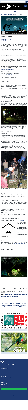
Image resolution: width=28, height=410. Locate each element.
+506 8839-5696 (5, 376)
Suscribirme (14, 388)
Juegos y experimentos (11, 364)
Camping (19, 294)
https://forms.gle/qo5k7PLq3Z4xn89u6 (8, 74)
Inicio (1, 14)
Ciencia (24, 294)
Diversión (4, 296)
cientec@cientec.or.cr (5, 379)
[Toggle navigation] (25, 6)
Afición (9, 296)
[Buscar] (27, 2)
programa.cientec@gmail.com (19, 220)
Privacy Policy (14, 397)
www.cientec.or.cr (4, 244)
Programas (5, 14)
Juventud (8, 294)
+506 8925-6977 (8, 377)
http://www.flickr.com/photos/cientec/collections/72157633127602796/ (14, 78)
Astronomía (15, 296)
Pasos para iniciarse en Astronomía (7, 69)
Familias (13, 294)
